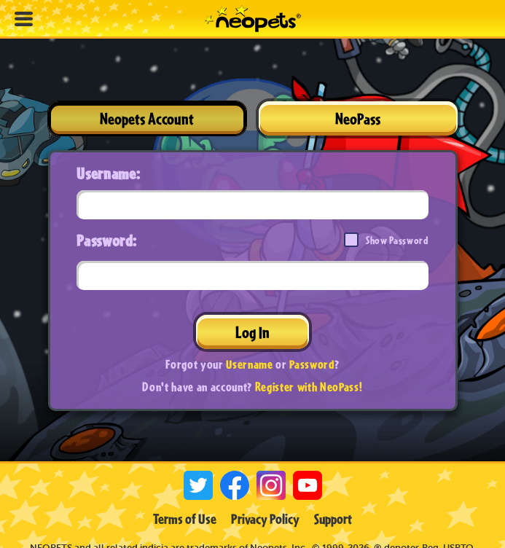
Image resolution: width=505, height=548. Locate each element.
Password (311, 364)
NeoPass (357, 118)
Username (249, 364)
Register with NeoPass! (309, 386)
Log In (252, 332)
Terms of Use (184, 519)
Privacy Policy (265, 519)
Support (333, 519)
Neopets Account (147, 118)
